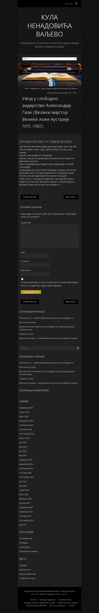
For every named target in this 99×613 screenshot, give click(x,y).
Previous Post (30, 197)
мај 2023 (23, 455)
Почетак (33, 600)
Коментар (26, 222)
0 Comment (67, 142)
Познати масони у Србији (67, 603)
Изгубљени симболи (28, 551)
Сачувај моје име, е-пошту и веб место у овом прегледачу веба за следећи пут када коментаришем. (49, 284)
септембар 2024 (26, 433)
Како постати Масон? (57, 605)
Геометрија (24, 547)
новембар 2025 (26, 407)
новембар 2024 (26, 425)
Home (26, 88)
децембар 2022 (26, 464)
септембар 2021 (26, 520)
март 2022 (23, 494)
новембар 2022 (26, 468)
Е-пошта (26, 261)
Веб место (26, 270)
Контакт (71, 605)
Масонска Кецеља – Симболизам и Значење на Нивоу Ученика (48, 338)
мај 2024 (23, 446)
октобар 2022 (25, 472)
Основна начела (64, 600)
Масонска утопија (27, 322)
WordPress (35, 594)
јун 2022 (22, 481)
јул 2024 (22, 442)
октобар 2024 (25, 429)
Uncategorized (34, 88)
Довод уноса (25, 569)
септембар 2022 (26, 477)
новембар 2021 (26, 511)
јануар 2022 (24, 503)
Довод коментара (27, 574)
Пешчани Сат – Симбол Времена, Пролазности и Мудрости (46, 318)
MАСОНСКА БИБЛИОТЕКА (37, 605)
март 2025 (23, 416)
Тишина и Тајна (26, 334)
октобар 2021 (25, 516)
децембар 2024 (26, 420)
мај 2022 (23, 485)
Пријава (23, 565)
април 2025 (24, 412)
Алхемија (23, 542)
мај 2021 (23, 524)
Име (24, 252)
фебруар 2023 (25, 459)
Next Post (71, 197)
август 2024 (24, 438)
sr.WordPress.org (27, 578)
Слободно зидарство (47, 600)
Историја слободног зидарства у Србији (39, 603)
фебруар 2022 (25, 498)
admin (41, 142)
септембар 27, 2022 (29, 142)
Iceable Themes (61, 594)
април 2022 (24, 490)
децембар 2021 (26, 507)
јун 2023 (22, 451)
